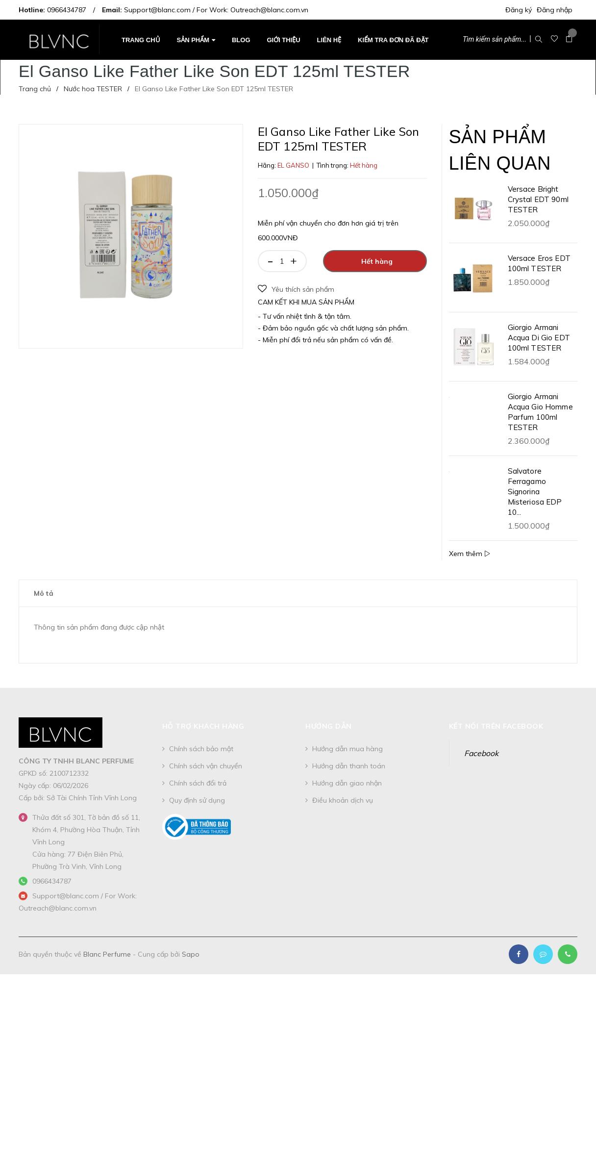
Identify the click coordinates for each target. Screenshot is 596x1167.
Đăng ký (518, 9)
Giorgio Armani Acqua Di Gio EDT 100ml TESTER (539, 338)
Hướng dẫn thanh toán (348, 765)
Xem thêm (469, 553)
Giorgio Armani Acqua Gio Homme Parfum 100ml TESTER (540, 412)
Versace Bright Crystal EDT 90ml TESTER (538, 199)
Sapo (190, 954)
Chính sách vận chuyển (205, 765)
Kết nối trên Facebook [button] (496, 726)
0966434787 (66, 9)
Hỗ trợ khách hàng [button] (203, 726)
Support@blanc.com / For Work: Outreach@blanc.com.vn (216, 9)
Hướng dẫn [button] (328, 726)
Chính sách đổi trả (197, 783)
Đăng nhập (554, 9)
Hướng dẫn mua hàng (347, 748)
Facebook (481, 753)
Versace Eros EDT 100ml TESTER (539, 263)
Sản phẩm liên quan (500, 150)
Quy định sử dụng (197, 800)
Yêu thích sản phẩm (296, 289)
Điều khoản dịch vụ (342, 800)
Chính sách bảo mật (201, 748)
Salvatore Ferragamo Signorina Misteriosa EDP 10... (535, 491)
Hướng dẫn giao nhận (347, 783)
